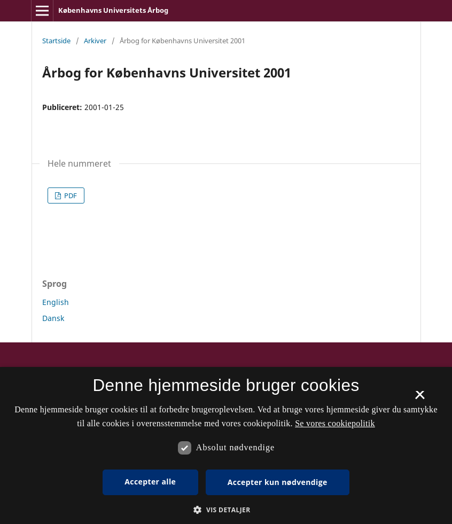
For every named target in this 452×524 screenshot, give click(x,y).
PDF (70, 195)
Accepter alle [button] (150, 481)
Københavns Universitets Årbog (113, 10)
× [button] (420, 398)
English (55, 302)
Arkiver (95, 40)
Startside (56, 40)
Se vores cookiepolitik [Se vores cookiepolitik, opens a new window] (335, 423)
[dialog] (226, 445)
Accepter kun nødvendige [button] (278, 482)
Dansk (53, 318)
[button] (225, 510)
